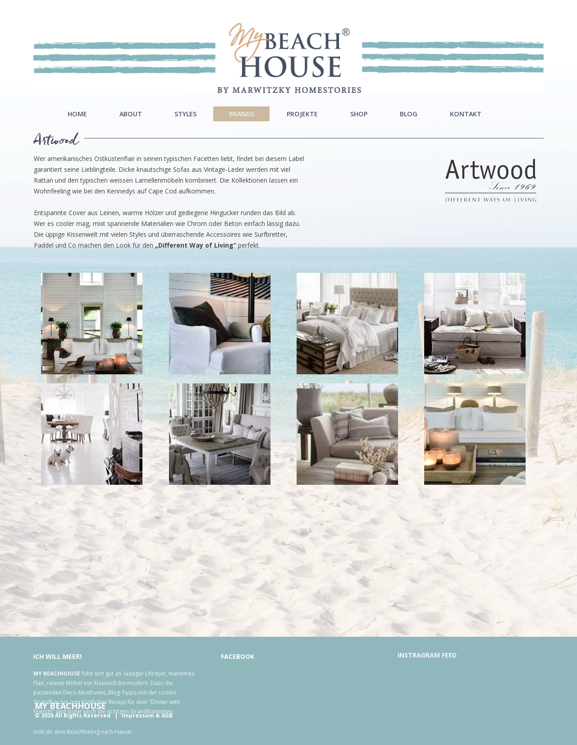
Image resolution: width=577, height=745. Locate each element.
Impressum (138, 715)
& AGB (164, 715)
